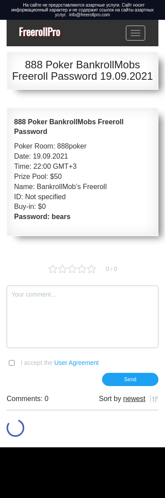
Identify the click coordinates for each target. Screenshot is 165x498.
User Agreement (76, 362)
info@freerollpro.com (89, 14)
